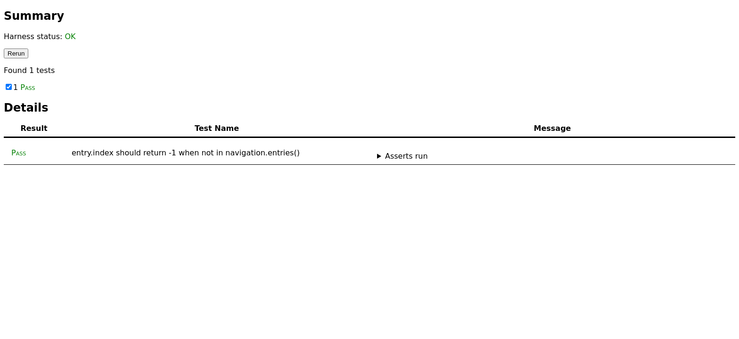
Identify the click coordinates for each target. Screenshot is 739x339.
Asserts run (406, 156)
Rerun (16, 53)
